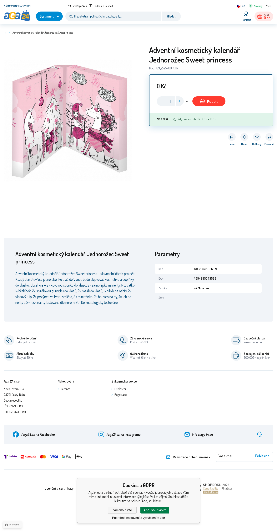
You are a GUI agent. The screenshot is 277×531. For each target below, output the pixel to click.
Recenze (65, 389)
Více (268, 6)
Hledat (171, 16)
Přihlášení (120, 389)
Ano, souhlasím (154, 510)
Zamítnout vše (122, 510)
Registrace (120, 395)
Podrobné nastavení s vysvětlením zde (138, 517)
